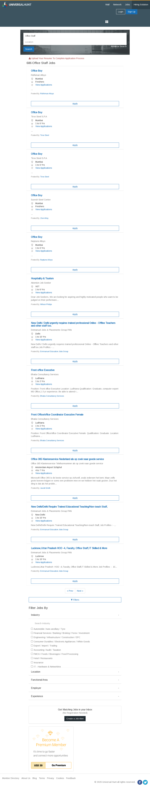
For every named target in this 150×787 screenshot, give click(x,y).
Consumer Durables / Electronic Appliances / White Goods (60, 641)
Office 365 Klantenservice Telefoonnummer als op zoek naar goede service (67, 463)
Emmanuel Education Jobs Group (54, 351)
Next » (80, 591)
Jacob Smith (45, 488)
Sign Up (131, 11)
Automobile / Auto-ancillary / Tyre (48, 629)
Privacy (50, 778)
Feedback (71, 778)
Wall (107, 4)
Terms (42, 778)
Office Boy (36, 70)
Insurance (37, 662)
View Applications (41, 85)
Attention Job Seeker (41, 283)
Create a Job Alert (75, 718)
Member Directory (10, 778)
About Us (25, 778)
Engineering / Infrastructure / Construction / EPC (55, 637)
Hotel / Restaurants (42, 658)
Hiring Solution (141, 4)
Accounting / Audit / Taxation (46, 650)
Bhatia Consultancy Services (45, 374)
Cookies (60, 778)
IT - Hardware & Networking (46, 666)
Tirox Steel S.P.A (39, 116)
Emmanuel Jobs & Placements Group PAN (51, 330)
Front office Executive (43, 370)
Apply (75, 103)
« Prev (70, 591)
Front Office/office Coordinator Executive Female (57, 414)
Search (28, 49)
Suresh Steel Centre (41, 199)
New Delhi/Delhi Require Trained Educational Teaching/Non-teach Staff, (69, 506)
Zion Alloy (44, 218)
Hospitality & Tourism (42, 278)
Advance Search (119, 46)
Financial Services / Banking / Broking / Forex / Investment (60, 633)
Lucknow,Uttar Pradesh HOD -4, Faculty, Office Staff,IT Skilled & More (69, 548)
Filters (75, 600)
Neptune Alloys (38, 241)
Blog (34, 778)
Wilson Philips (46, 304)
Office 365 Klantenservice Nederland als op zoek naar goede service (67, 459)
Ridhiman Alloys (38, 75)
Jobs (127, 4)
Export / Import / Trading (44, 645)
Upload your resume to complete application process (56, 58)
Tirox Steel (44, 135)
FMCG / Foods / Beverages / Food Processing (54, 654)
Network (117, 4)
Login (120, 11)
